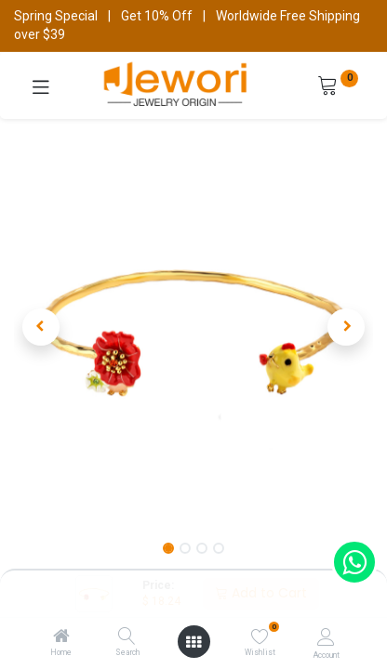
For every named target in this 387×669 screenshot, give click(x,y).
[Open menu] (193, 642)
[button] (41, 327)
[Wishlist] (260, 636)
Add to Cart (261, 593)
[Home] (61, 637)
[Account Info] (326, 637)
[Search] (127, 637)
